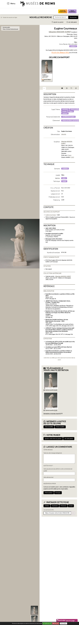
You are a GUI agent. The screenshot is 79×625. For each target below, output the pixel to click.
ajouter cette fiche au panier (53, 438)
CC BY (55, 390)
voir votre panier (72, 22)
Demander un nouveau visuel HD (52, 413)
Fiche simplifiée (49, 427)
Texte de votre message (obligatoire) (52, 453)
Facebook (55, 506)
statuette (63, 134)
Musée (72, 11)
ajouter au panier (57, 22)
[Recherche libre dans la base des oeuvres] (60, 17)
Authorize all (47, 623)
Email (71, 506)
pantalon (65, 113)
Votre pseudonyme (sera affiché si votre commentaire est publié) (57, 470)
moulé (64, 181)
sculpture (73, 46)
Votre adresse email (48, 477)
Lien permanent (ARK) (48, 510)
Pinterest (63, 506)
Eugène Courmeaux (45, 75)
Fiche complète (60, 427)
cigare (71, 111)
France (69, 155)
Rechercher (73, 17)
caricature (65, 109)
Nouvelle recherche (41, 17)
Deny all (56, 623)
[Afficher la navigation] (8, 3)
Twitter (47, 506)
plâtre (64, 178)
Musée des (62, 11)
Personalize (63, 623)
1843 (72, 157)
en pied (64, 111)
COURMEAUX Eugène (68, 117)
